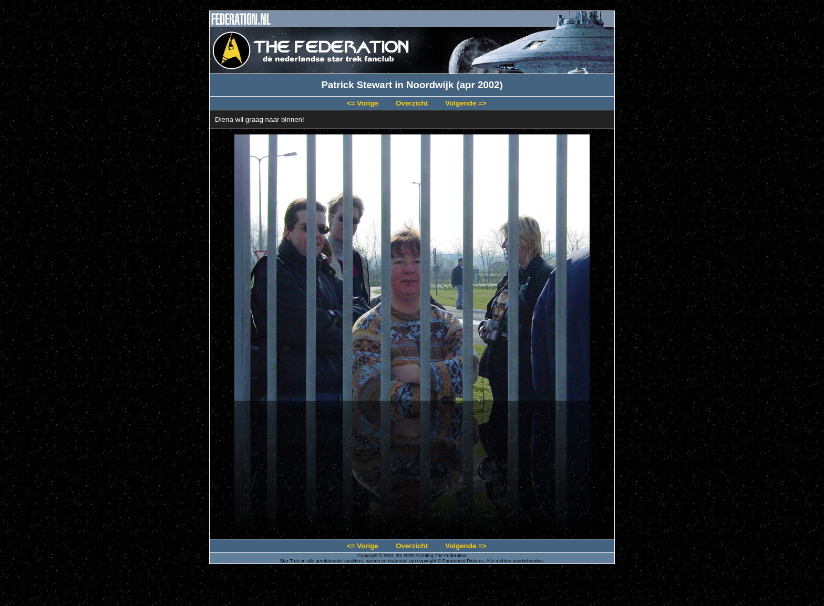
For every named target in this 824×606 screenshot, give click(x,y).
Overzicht (412, 103)
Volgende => (465, 103)
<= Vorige (362, 103)
